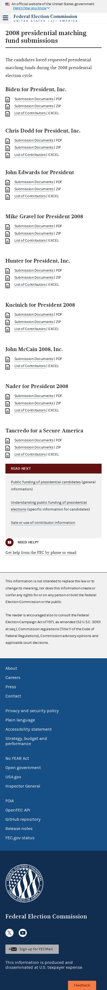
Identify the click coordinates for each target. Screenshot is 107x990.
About (11, 668)
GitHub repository (23, 819)
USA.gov (13, 776)
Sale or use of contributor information (43, 523)
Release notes (19, 828)
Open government (23, 767)
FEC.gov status (19, 837)
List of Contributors (30, 113)
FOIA (9, 800)
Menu (5, 18)
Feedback (82, 985)
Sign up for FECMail (36, 949)
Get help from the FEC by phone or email (40, 552)
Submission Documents (33, 99)
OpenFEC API (17, 810)
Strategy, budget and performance (26, 741)
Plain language (20, 720)
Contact (13, 696)
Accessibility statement (28, 729)
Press (10, 686)
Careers (12, 677)
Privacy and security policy (32, 710)
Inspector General (22, 786)
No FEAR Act (17, 758)
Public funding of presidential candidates (46, 482)
